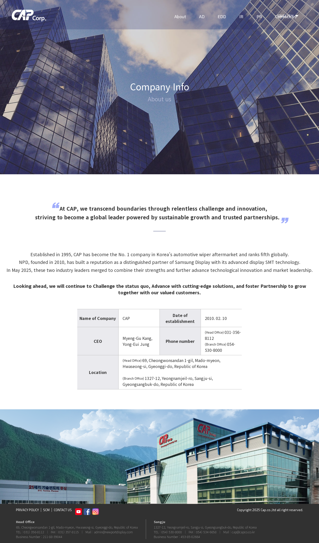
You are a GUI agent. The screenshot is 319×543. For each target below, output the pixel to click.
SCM (46, 510)
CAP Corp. (33, 18)
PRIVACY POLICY (27, 510)
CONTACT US (63, 510)
